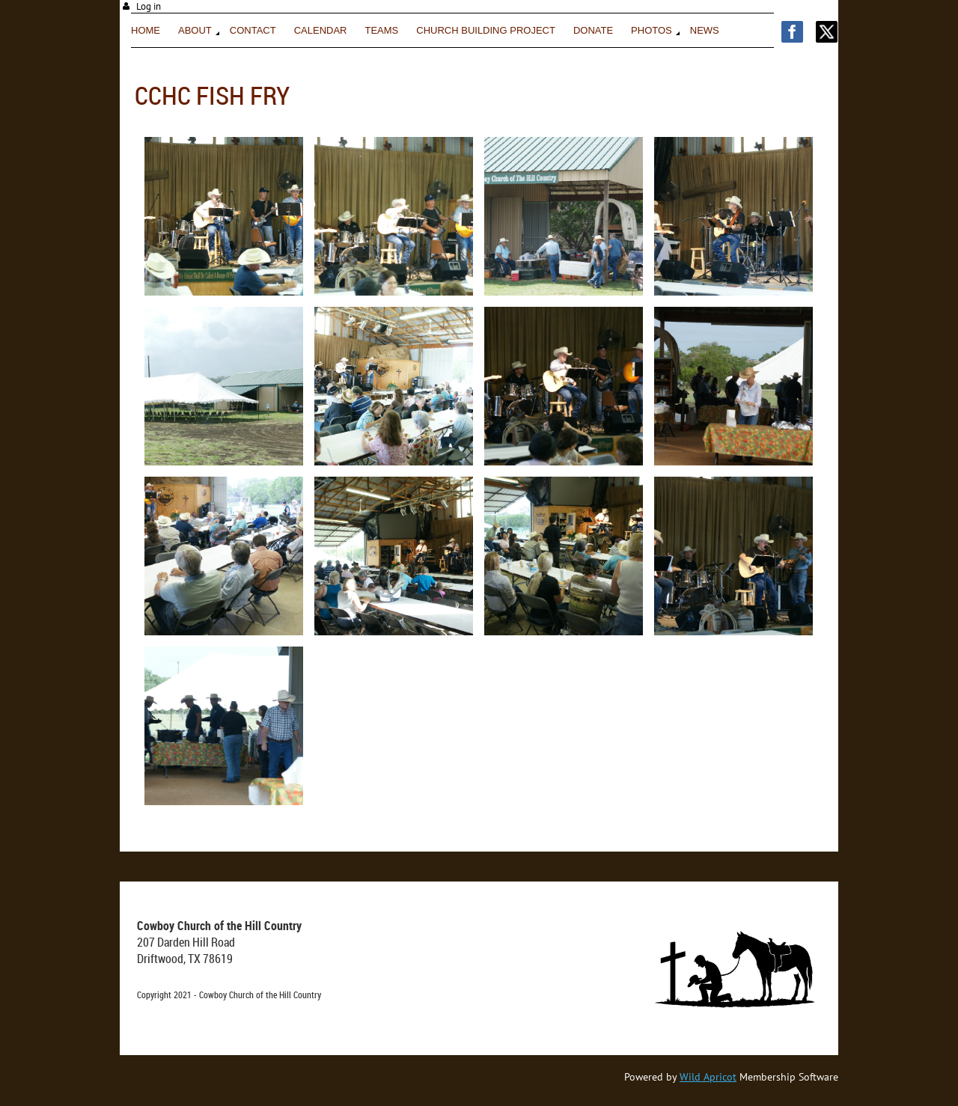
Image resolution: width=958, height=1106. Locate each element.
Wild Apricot (708, 1077)
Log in (148, 6)
